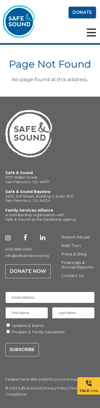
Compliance (16, 394)
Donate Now (28, 271)
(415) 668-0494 (18, 249)
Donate (82, 12)
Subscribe (22, 349)
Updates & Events (28, 325)
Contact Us (72, 276)
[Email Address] (50, 297)
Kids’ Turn (71, 246)
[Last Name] (73, 313)
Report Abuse (75, 237)
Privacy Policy (56, 388)
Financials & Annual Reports (77, 265)
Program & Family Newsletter (38, 332)
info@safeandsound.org (27, 255)
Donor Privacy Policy (73, 379)
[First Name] (26, 313)
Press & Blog (74, 254)
